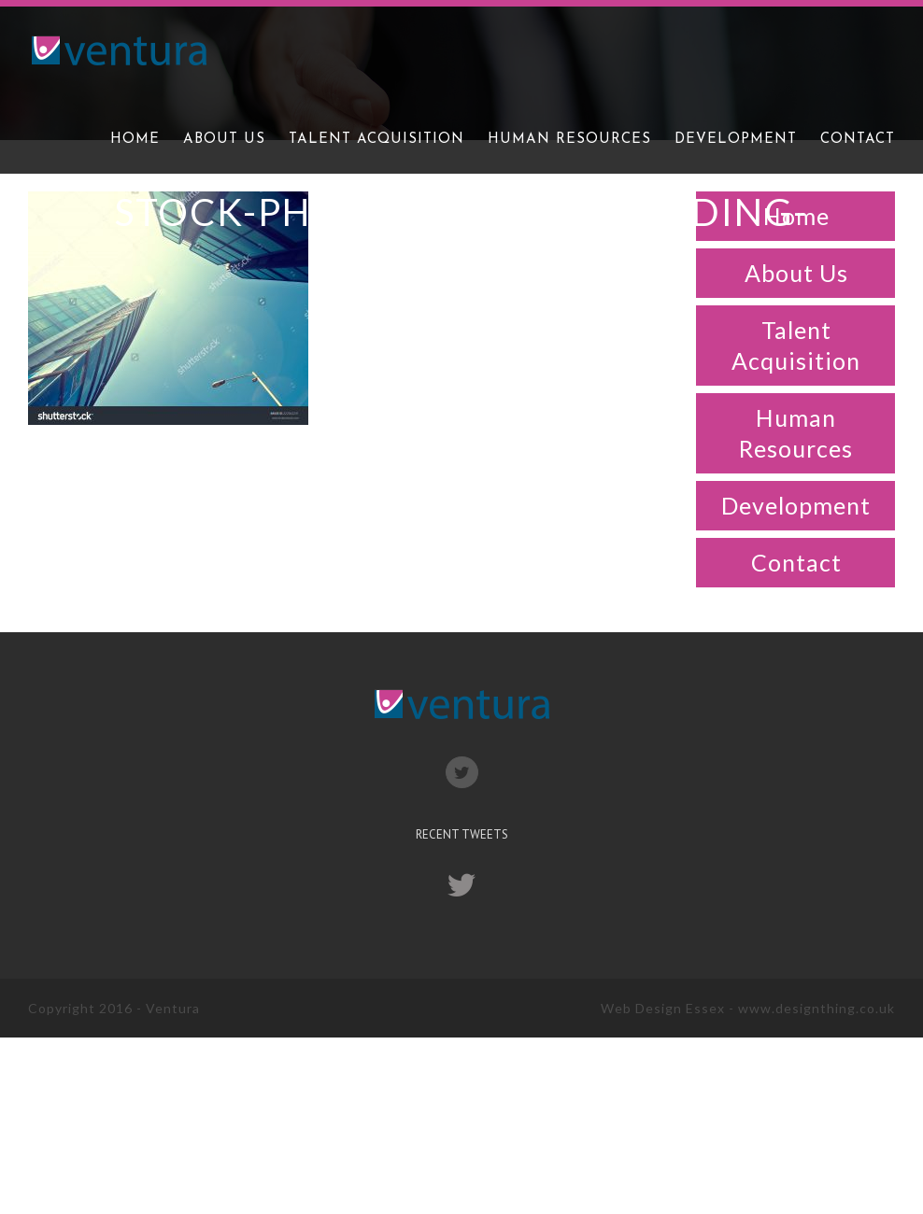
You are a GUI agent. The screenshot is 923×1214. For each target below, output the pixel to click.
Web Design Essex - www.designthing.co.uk (748, 1008)
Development (796, 505)
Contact (796, 562)
